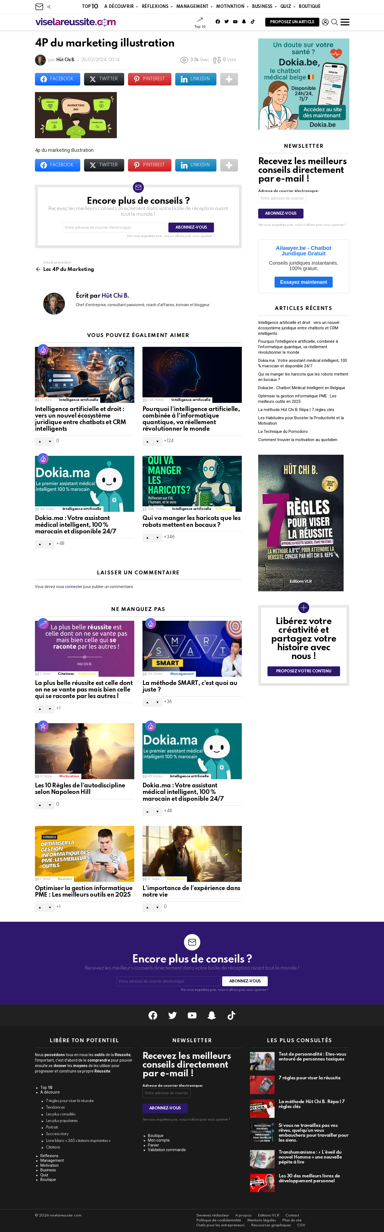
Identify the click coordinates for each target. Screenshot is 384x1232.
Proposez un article (292, 23)
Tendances (55, 1107)
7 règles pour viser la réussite (70, 1101)
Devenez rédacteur (212, 1215)
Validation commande (167, 1150)
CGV (301, 1225)
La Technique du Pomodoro (283, 431)
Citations (66, 674)
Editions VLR (268, 1215)
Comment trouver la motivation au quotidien (297, 439)
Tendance (43, 623)
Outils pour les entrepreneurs (220, 1225)
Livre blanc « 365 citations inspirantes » (78, 1141)
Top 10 (200, 23)
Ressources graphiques (271, 1225)
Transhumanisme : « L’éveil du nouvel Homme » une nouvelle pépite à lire (310, 1157)
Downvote (50, 441)
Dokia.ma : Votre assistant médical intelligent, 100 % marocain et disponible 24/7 (76, 524)
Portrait (52, 1127)
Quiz (285, 7)
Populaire (43, 725)
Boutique (310, 7)
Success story (57, 1134)
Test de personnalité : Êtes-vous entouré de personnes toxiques (312, 1057)
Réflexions (155, 7)
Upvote (40, 441)
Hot (43, 349)
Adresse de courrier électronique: (288, 191)
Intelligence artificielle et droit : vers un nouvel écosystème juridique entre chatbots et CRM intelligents (298, 328)
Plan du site (292, 1220)
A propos (243, 1215)
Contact (292, 1215)
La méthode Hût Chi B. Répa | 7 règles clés (296, 409)
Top (90, 7)
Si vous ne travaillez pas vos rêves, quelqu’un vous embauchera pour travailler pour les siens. (314, 1133)
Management (192, 7)
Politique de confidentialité (218, 1220)
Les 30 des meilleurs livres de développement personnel (309, 1178)
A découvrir (118, 7)
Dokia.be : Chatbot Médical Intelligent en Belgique (301, 387)
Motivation (230, 7)
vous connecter (69, 586)
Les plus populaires (62, 1121)
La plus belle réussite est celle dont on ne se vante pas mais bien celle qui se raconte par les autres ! (84, 689)
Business (262, 7)
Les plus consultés (61, 1114)
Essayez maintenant (303, 282)
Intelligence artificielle (78, 400)
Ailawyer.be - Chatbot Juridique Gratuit (303, 250)
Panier (153, 1145)
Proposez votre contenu (303, 671)
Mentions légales (261, 1220)
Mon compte (159, 1140)
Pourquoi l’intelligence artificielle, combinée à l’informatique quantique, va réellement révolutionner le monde (298, 347)
